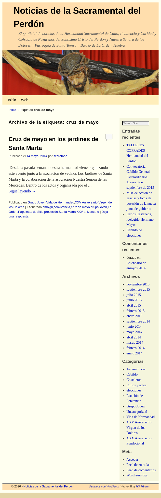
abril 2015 (133, 311)
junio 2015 (134, 305)
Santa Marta (67, 212)
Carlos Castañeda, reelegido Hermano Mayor (140, 224)
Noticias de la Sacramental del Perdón (49, 492)
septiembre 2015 (138, 295)
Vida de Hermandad (60, 202)
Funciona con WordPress (104, 492)
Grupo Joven (36, 202)
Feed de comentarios (141, 475)
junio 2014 (134, 332)
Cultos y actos (136, 390)
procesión (51, 212)
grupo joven (99, 207)
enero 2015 (134, 321)
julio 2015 (133, 300)
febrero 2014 (135, 353)
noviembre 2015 (137, 289)
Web (24, 100)
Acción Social (136, 374)
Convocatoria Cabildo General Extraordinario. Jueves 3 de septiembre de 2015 (140, 182)
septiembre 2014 (138, 326)
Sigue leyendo (22, 191)
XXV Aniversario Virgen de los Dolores (138, 433)
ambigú (48, 207)
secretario (60, 156)
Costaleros (133, 385)
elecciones (133, 396)
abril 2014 (133, 342)
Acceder (132, 465)
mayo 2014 (134, 337)
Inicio (12, 100)
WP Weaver (143, 492)
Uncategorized (136, 417)
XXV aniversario (88, 212)
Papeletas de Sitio (30, 212)
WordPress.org (136, 481)
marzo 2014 (134, 348)
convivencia (62, 207)
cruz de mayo (80, 207)
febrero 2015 (135, 316)
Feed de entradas (138, 470)
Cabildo (132, 380)
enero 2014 (134, 358)
